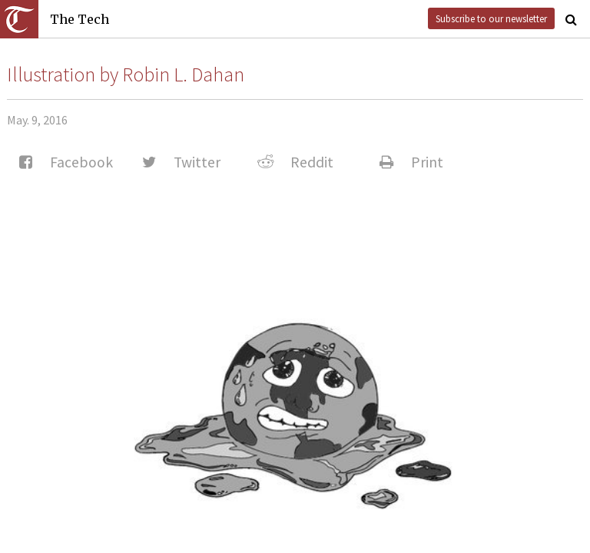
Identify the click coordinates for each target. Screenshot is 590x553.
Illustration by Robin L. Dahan (125, 74)
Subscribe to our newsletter (491, 18)
